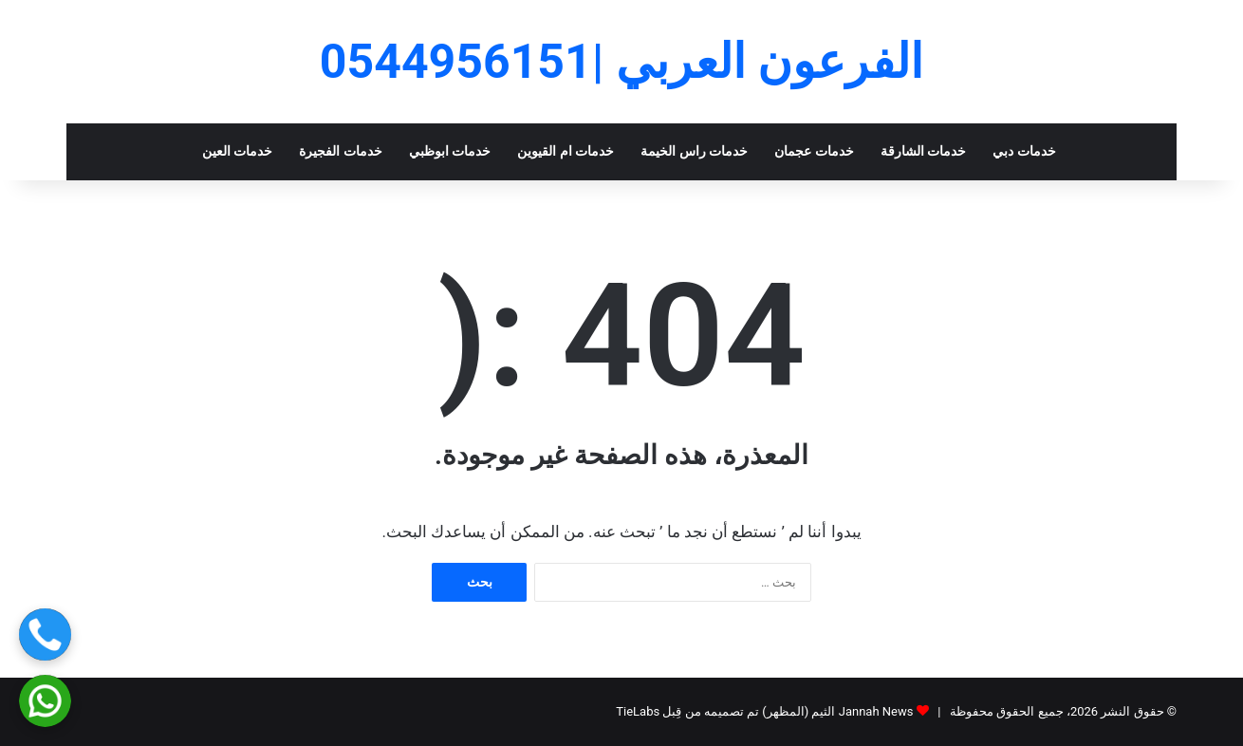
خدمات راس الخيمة (694, 151)
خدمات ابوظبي (450, 151)
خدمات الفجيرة (340, 151)
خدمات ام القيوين (565, 151)
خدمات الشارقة (924, 151)
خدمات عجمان (814, 151)
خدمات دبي (1024, 151)
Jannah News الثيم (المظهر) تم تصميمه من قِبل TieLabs (764, 711)
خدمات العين (237, 151)
